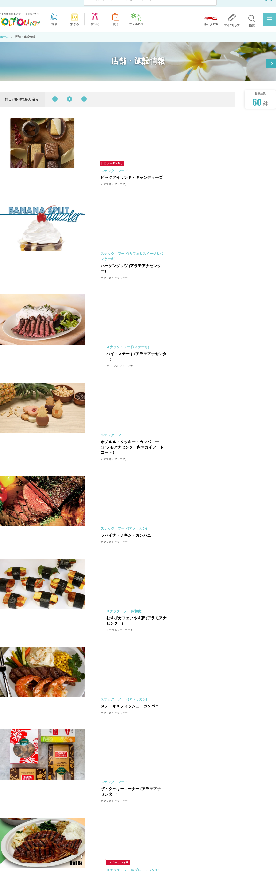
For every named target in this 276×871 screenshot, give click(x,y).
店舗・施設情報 (152, 848)
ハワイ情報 (36, 823)
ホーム (4, 29)
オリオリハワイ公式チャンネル (162, 830)
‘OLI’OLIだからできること (160, 802)
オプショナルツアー (155, 811)
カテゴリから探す (69, 92)
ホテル (146, 820)
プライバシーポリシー (221, 811)
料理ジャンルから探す (114, 92)
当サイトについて (218, 802)
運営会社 (213, 793)
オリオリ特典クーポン (248, 54)
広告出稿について (218, 820)
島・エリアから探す (161, 92)
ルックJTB (214, 830)
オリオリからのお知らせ (158, 793)
